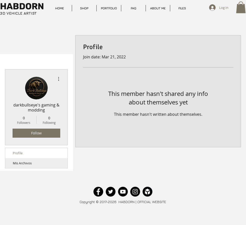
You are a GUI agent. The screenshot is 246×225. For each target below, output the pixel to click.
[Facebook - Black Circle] (98, 192)
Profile (18, 153)
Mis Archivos (22, 163)
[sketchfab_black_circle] (147, 192)
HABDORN (22, 6)
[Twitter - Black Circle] (110, 192)
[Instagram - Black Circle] (135, 192)
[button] (241, 7)
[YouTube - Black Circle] (123, 192)
